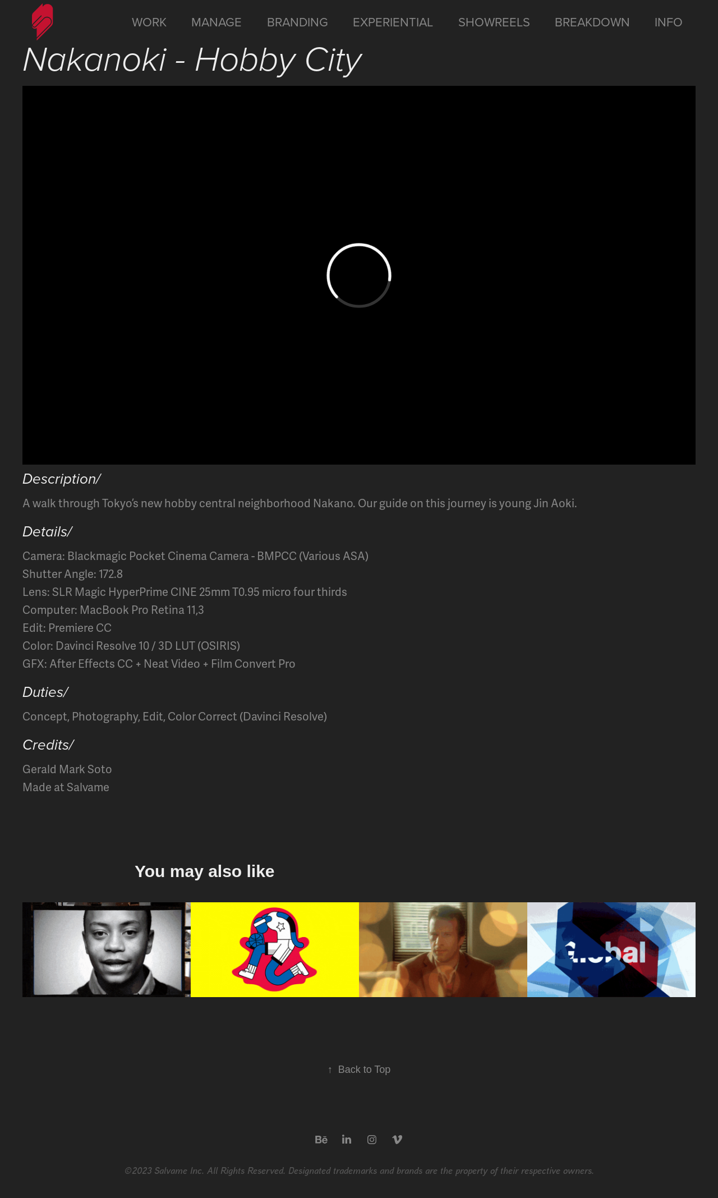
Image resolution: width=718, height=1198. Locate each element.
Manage (216, 21)
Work (149, 21)
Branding (297, 21)
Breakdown (592, 21)
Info (669, 21)
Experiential (393, 21)
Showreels (494, 21)
